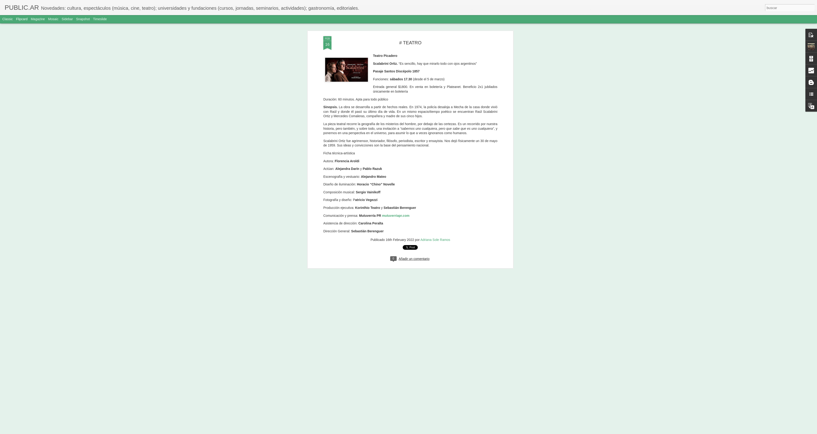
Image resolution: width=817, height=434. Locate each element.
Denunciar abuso (442, 431)
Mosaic (53, 19)
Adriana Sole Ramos (435, 233)
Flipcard (22, 19)
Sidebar (67, 19)
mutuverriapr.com (395, 208)
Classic (7, 19)
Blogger (426, 431)
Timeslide (100, 19)
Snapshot (83, 19)
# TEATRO (410, 35)
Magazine (38, 19)
